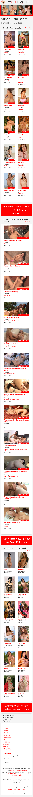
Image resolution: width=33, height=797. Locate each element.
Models (6, 732)
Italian (4, 753)
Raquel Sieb (15, 476)
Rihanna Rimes (7, 81)
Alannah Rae (21, 52)
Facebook (6, 744)
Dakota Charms (8, 476)
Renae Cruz (20, 109)
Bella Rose (6, 373)
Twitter (5, 746)
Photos (6, 728)
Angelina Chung (8, 449)
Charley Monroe (8, 346)
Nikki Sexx (6, 194)
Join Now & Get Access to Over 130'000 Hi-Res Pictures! (16, 210)
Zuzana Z (6, 52)
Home (5, 726)
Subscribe (6, 762)
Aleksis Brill (6, 109)
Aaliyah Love (7, 425)
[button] (2, 10)
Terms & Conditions (8, 750)
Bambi (19, 137)
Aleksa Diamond (15, 320)
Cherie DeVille (14, 425)
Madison (14, 346)
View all (27, 28)
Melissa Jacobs (15, 399)
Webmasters (7, 737)
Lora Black (6, 137)
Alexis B (6, 526)
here (5, 773)
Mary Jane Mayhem (16, 449)
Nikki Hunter (21, 194)
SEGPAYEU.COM (12, 786)
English (9, 753)
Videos (6, 730)
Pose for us (7, 735)
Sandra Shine (7, 320)
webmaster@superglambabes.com (18, 770)
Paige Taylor (7, 165)
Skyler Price (12, 373)
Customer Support (9, 740)
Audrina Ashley (7, 399)
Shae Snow (11, 502)
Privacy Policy (6, 748)
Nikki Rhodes (21, 165)
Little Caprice (21, 82)
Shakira (6, 502)
